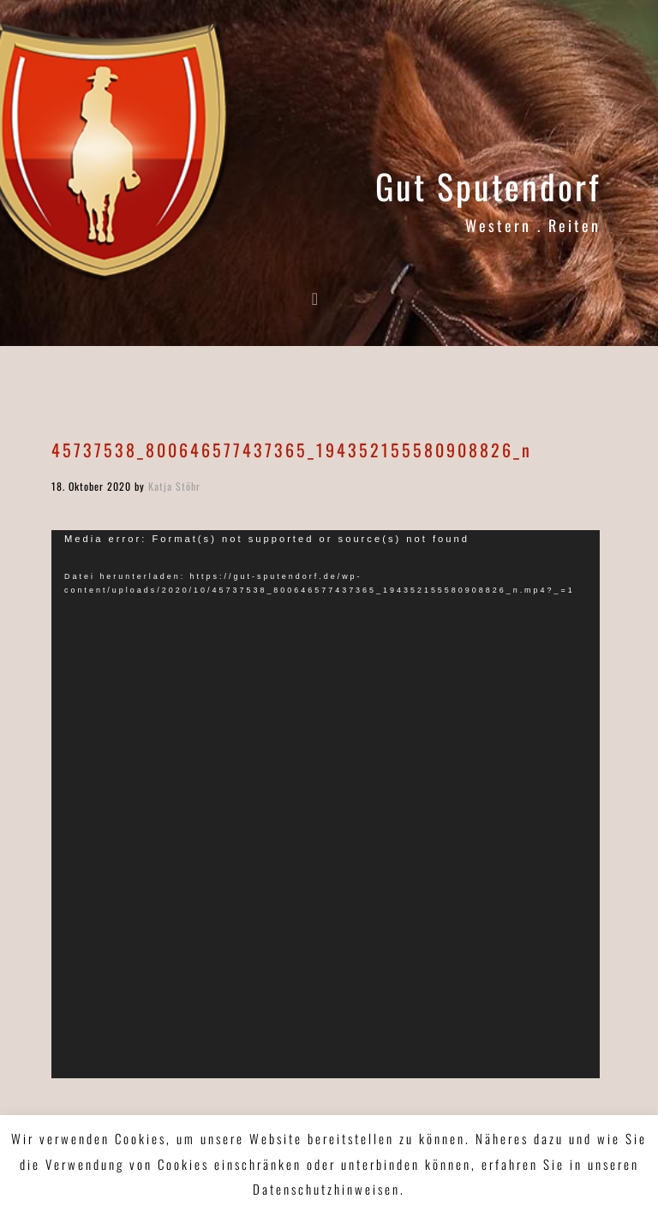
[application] (325, 804)
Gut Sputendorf (488, 186)
